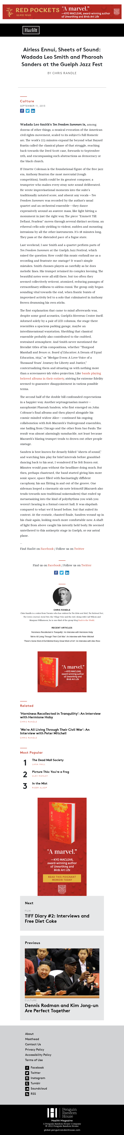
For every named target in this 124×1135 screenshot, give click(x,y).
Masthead (32, 1039)
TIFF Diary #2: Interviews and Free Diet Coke (57, 918)
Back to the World (86, 620)
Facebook (47, 548)
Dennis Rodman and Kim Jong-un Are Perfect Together (61, 1008)
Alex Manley (40, 776)
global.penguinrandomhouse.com (62, 1129)
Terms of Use (34, 1060)
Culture (31, 1000)
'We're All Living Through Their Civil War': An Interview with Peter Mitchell (62, 637)
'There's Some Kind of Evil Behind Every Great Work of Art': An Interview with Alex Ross (62, 641)
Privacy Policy (34, 1049)
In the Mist (39, 783)
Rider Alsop (39, 787)
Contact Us (33, 1044)
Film (28, 910)
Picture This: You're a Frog (50, 771)
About (29, 1033)
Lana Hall (38, 764)
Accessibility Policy (38, 1054)
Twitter (79, 548)
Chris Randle (64, 73)
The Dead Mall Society (48, 760)
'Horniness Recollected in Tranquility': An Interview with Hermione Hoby (62, 632)
